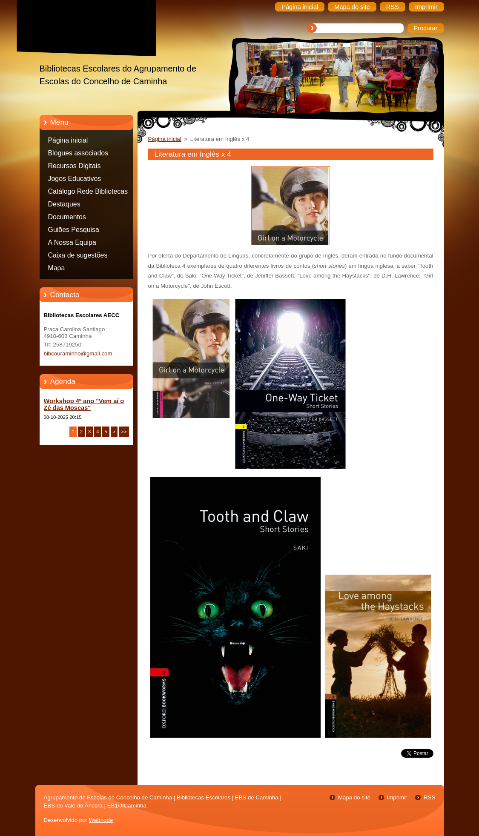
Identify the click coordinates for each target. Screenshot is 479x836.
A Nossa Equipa (72, 242)
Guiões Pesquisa (73, 229)
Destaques (64, 204)
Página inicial (68, 140)
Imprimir (397, 797)
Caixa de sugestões (78, 255)
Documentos (67, 216)
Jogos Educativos (74, 178)
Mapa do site (354, 797)
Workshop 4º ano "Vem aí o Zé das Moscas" (84, 404)
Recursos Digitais (74, 165)
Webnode (101, 820)
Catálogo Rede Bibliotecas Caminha (88, 193)
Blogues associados (78, 153)
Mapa (56, 268)
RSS (429, 797)
